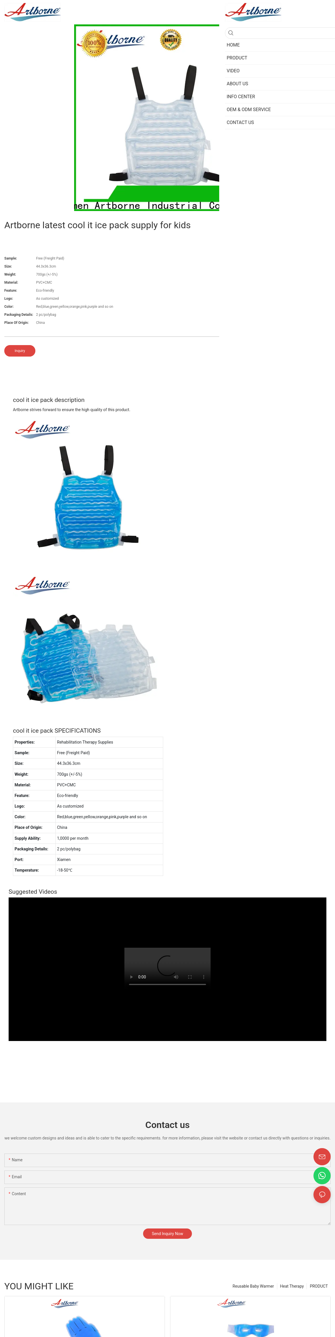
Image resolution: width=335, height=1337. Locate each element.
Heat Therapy (292, 1286)
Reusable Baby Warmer (253, 1286)
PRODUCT (319, 1286)
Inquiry (20, 351)
